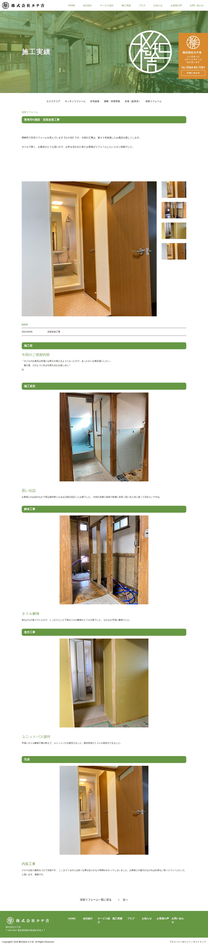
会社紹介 (87, 5)
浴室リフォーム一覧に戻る (96, 899)
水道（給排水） (133, 101)
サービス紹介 (107, 5)
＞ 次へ (122, 899)
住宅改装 (94, 101)
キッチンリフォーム (75, 101)
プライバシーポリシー (180, 942)
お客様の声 (176, 5)
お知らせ (158, 5)
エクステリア (53, 101)
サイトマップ (199, 942)
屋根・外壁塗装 (112, 101)
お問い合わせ (197, 5)
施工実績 (126, 5)
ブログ (142, 5)
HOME (71, 5)
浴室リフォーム (153, 101)
